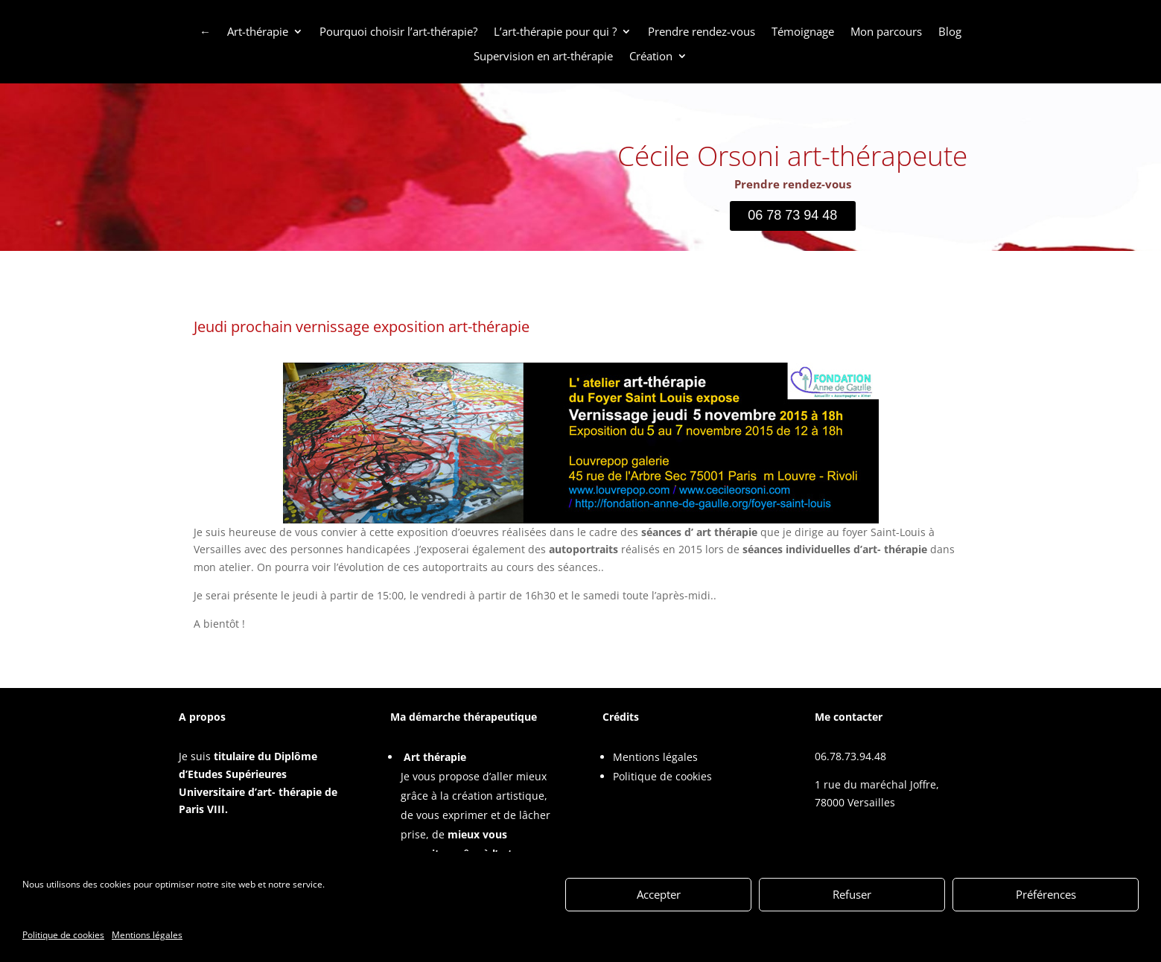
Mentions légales (655, 757)
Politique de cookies (662, 776)
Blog (949, 32)
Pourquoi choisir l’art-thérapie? (398, 32)
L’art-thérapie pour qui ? (555, 32)
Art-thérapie (257, 32)
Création (650, 56)
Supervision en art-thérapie (543, 56)
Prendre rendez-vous (701, 32)
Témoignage (803, 32)
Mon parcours (886, 32)
